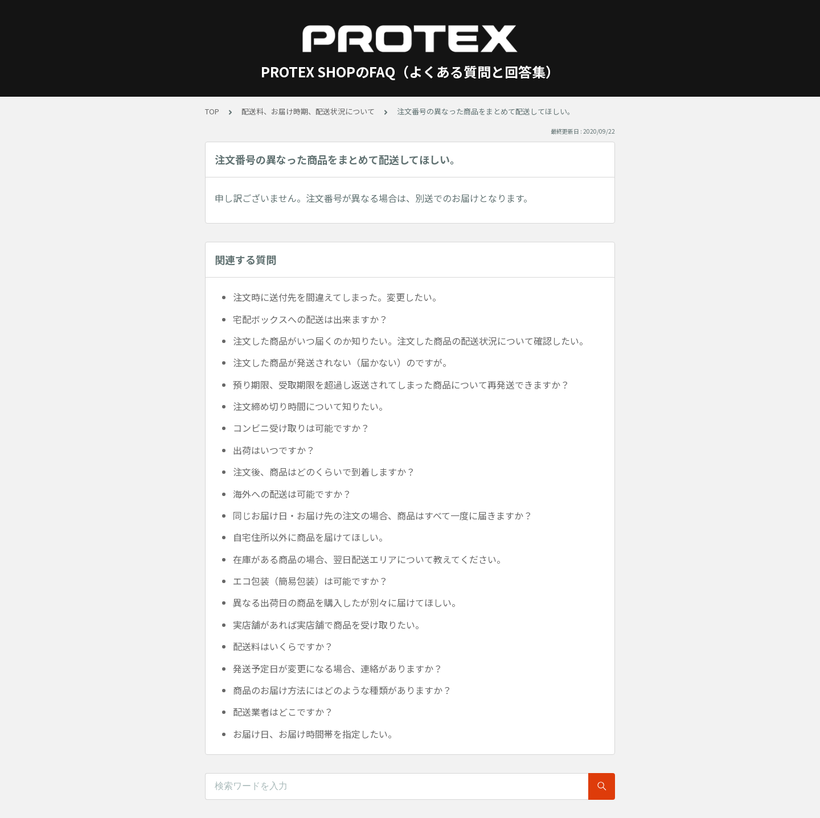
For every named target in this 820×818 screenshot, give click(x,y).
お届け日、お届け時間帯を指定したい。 (315, 734)
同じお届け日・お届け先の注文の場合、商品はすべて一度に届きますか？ (382, 515)
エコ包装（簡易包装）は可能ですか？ (310, 581)
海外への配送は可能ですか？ (292, 494)
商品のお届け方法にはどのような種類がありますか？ (342, 690)
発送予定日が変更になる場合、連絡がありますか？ (337, 668)
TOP (212, 111)
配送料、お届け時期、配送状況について (308, 111)
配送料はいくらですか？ (283, 646)
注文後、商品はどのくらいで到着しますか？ (324, 471)
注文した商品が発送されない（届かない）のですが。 (342, 362)
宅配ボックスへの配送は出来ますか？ (310, 319)
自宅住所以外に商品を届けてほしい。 (310, 537)
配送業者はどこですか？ (283, 711)
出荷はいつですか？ (274, 450)
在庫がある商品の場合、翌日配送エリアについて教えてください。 (369, 559)
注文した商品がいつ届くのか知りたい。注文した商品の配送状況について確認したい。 (410, 341)
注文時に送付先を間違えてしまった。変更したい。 (337, 297)
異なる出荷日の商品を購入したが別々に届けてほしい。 (347, 602)
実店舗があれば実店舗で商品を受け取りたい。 (328, 624)
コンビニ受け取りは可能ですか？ (301, 428)
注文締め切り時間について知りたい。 (310, 406)
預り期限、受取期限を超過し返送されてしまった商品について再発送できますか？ (401, 384)
